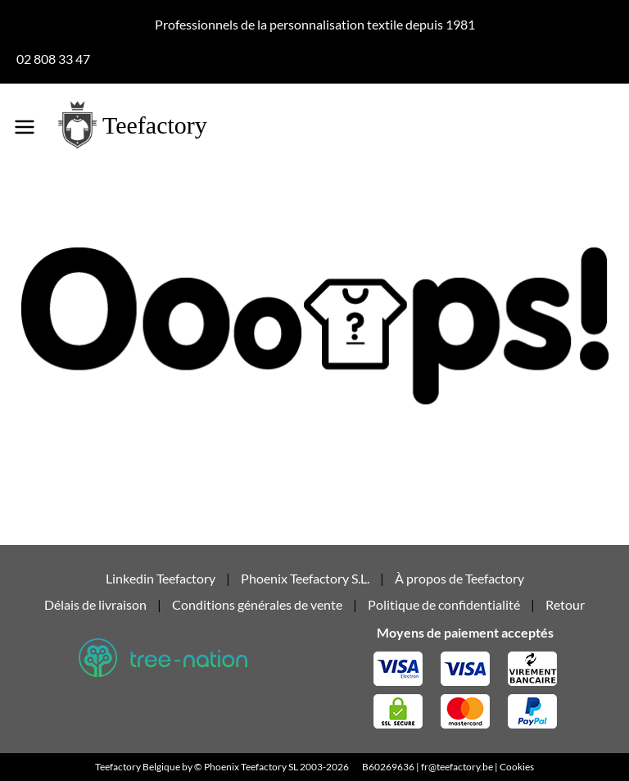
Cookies (517, 767)
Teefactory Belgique (137, 767)
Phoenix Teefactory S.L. (305, 578)
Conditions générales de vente (257, 604)
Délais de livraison (95, 604)
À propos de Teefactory (459, 578)
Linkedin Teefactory (162, 578)
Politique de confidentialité (444, 604)
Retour (565, 604)
